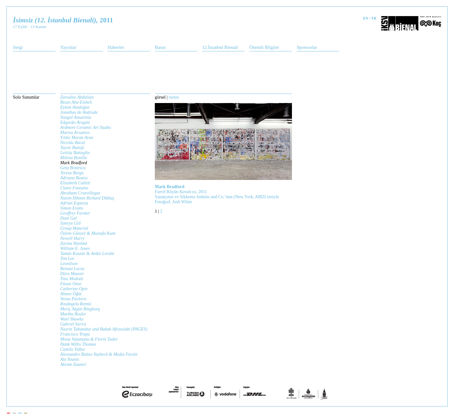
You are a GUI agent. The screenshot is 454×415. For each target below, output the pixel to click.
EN (366, 18)
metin (174, 97)
